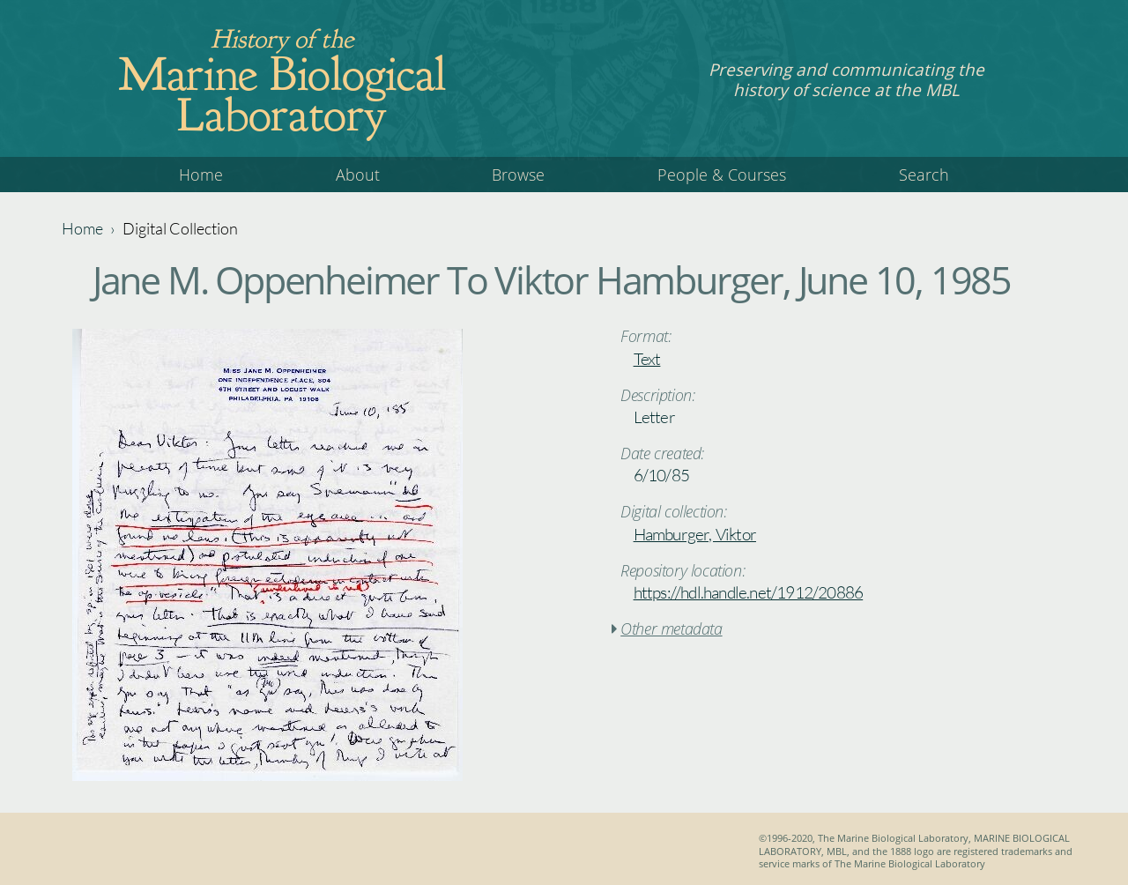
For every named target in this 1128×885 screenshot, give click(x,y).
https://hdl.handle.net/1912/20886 (749, 592)
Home (201, 174)
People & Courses (721, 174)
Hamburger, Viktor (695, 534)
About (358, 174)
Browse (518, 174)
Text (647, 358)
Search (924, 174)
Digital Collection (180, 228)
